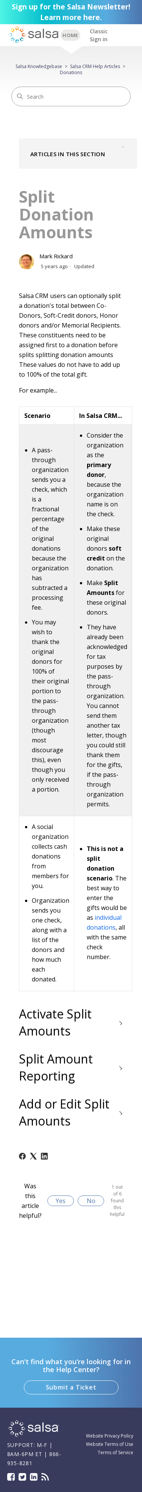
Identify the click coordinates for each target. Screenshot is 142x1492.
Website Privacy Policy (109, 1436)
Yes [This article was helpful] (61, 1201)
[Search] (71, 96)
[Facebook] (22, 1156)
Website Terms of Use (109, 1444)
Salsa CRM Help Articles (95, 66)
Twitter (22, 1477)
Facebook (11, 1477)
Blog (45, 1477)
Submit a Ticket (71, 1387)
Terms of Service (115, 1452)
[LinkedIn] (44, 1156)
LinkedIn (33, 1477)
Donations (71, 72)
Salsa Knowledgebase (39, 66)
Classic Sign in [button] (99, 35)
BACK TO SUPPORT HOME (70, 35)
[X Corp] (33, 1156)
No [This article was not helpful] (91, 1201)
